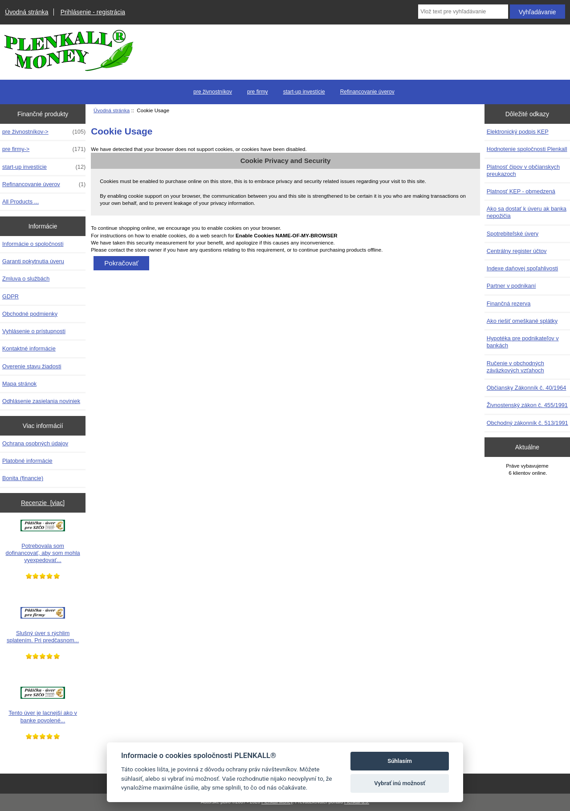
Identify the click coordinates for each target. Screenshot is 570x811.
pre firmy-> (44, 149)
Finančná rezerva (509, 303)
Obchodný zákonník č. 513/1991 (527, 423)
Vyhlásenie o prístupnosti (33, 331)
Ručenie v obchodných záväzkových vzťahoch (515, 367)
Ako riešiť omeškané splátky (522, 321)
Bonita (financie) (22, 478)
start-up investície (304, 92)
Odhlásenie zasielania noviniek (41, 401)
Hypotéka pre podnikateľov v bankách (523, 342)
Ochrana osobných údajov (35, 443)
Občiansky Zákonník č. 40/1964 (526, 387)
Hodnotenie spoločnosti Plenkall (527, 149)
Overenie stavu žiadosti (31, 366)
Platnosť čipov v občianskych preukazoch (523, 170)
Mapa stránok (19, 383)
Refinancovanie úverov (367, 92)
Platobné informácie (27, 460)
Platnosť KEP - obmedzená (521, 191)
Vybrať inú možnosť (399, 783)
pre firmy (257, 92)
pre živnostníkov (212, 92)
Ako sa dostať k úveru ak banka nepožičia (526, 212)
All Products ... (20, 201)
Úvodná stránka (26, 12)
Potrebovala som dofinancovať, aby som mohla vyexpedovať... (43, 541)
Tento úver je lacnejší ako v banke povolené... (42, 705)
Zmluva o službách (25, 278)
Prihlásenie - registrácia (93, 12)
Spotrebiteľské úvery (512, 233)
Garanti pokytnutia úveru (33, 261)
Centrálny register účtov (517, 251)
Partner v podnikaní (511, 285)
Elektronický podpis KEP (518, 131)
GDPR (10, 296)
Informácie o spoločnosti (33, 243)
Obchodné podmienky (29, 313)
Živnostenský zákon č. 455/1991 (527, 405)
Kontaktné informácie (29, 348)
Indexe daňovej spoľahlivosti (522, 268)
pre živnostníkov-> (44, 131)
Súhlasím (399, 761)
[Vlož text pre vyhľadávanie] (463, 11)
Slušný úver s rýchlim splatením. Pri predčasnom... (43, 625)
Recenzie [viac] (43, 502)
